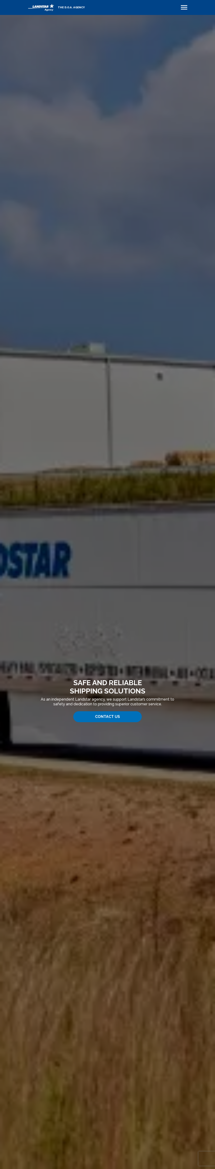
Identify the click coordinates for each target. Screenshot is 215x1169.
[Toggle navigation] (184, 7)
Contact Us (107, 716)
